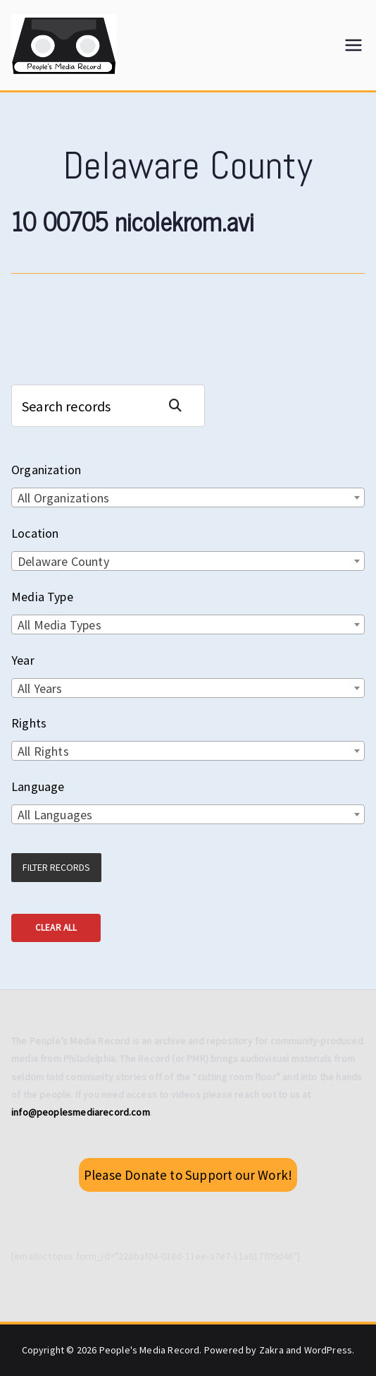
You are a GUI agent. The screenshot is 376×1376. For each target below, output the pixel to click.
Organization (46, 469)
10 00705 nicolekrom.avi (132, 220)
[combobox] (188, 497)
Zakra (271, 1350)
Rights (28, 723)
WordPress (328, 1350)
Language (37, 786)
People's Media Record (149, 1350)
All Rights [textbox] (43, 751)
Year (23, 660)
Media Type (42, 597)
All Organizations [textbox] (63, 498)
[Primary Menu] (353, 45)
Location (34, 533)
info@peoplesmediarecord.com (80, 1112)
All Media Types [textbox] (59, 625)
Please (188, 1174)
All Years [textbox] (40, 688)
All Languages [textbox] (55, 815)
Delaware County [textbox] (63, 561)
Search (181, 405)
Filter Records (56, 867)
